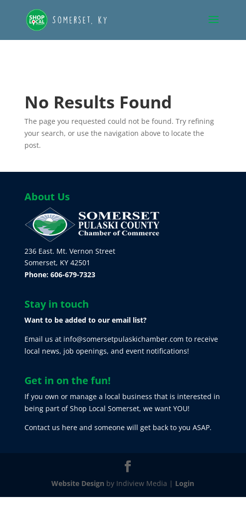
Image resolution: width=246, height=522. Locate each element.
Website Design (77, 483)
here (69, 427)
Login (184, 483)
